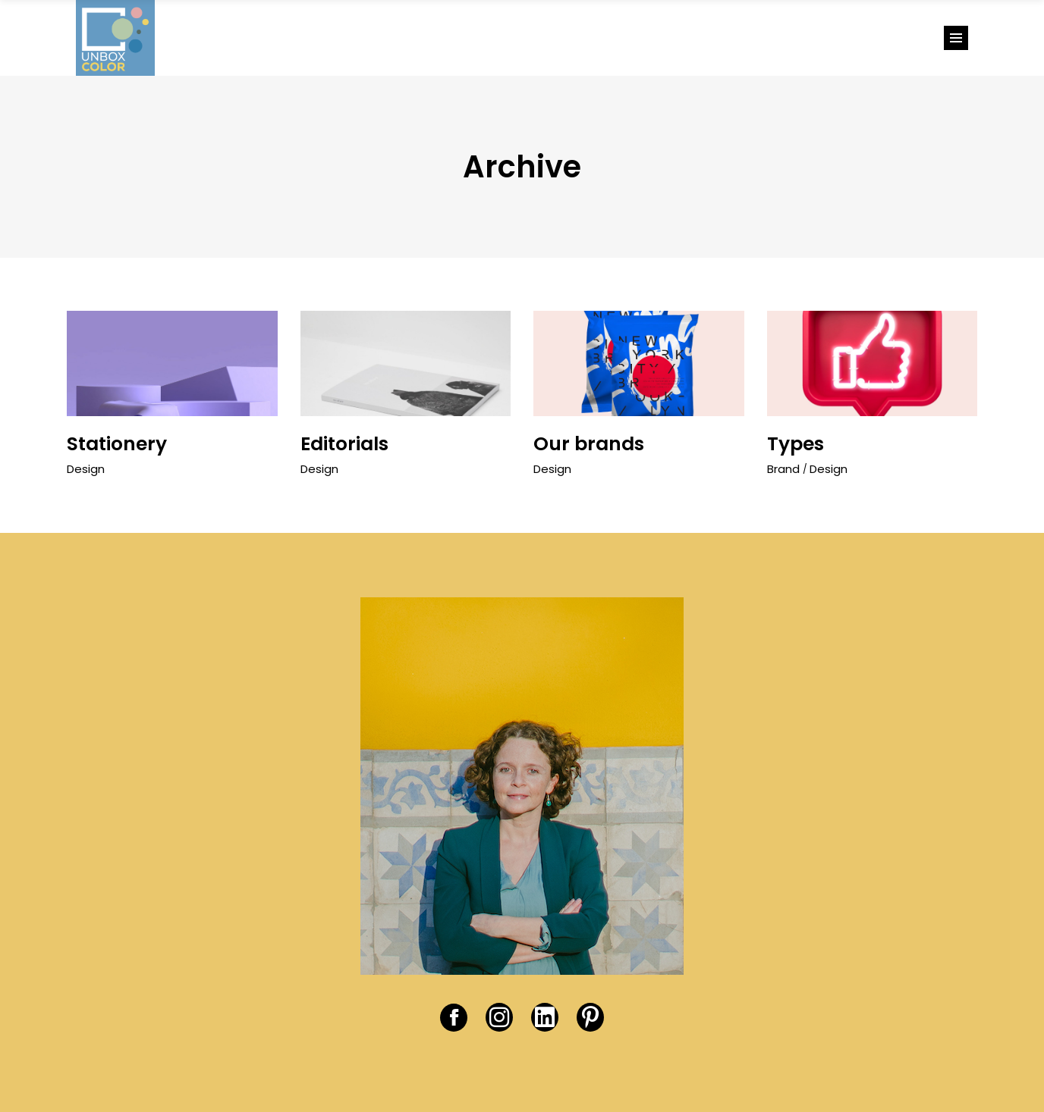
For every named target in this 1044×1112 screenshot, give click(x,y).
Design (86, 469)
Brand (783, 469)
